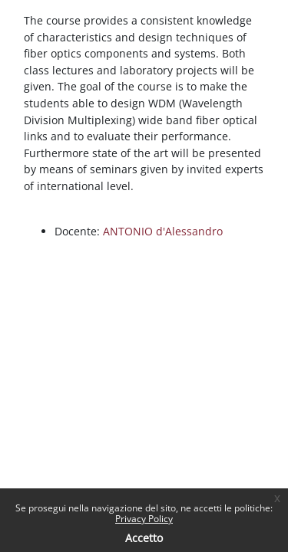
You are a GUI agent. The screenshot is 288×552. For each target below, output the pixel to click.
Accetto (144, 538)
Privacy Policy (144, 518)
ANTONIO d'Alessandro (163, 231)
